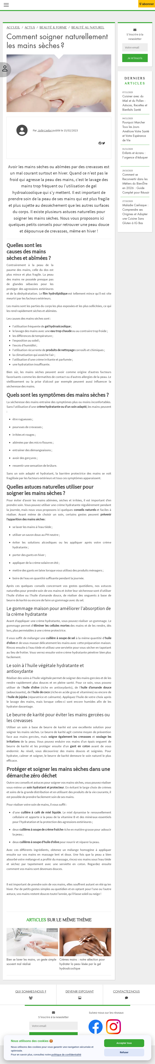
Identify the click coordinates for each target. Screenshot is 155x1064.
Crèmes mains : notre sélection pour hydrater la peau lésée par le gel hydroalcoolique (82, 965)
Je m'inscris (134, 60)
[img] (100, 145)
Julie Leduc (44, 132)
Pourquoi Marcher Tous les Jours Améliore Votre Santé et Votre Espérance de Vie (135, 133)
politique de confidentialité (66, 1054)
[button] (5, 4)
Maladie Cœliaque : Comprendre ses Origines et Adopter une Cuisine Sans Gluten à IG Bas (135, 216)
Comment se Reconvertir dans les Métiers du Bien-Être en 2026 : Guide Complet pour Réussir (135, 186)
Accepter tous (124, 1043)
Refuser (124, 1052)
